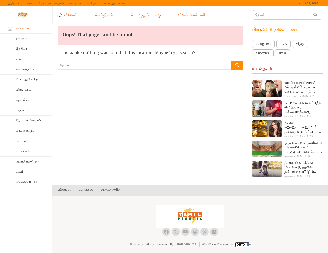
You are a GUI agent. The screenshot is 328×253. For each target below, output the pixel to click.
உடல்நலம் (23, 151)
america (263, 53)
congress (263, 44)
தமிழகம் (92, 3)
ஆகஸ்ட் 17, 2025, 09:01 (298, 116)
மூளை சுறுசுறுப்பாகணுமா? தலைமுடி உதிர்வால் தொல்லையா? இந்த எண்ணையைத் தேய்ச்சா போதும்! (301, 127)
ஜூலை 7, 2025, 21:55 (297, 156)
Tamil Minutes (185, 244)
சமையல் (21, 141)
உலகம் (29, 3)
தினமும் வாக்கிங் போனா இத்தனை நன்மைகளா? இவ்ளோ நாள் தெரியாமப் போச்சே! (302, 167)
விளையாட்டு (25, 89)
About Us (64, 190)
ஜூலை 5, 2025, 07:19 (297, 176)
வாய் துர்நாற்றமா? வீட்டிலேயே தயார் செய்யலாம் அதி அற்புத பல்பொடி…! (301, 87)
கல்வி (19, 171)
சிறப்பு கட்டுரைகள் (51, 3)
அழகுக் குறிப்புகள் (28, 161)
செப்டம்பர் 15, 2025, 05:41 (300, 96)
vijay (300, 44)
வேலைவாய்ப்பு (26, 182)
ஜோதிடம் (22, 110)
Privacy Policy (111, 190)
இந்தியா (14, 3)
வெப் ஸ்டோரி (191, 15)
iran (282, 53)
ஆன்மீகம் (22, 100)
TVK (283, 44)
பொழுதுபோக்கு (114, 3)
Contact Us (86, 190)
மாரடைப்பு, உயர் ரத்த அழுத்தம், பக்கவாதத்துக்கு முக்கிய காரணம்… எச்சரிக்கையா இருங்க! (303, 107)
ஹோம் (70, 15)
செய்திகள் (75, 3)
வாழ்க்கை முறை (26, 130)
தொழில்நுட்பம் (26, 69)
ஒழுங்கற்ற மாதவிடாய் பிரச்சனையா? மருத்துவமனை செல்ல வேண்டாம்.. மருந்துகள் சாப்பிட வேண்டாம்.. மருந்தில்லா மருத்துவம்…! (303, 147)
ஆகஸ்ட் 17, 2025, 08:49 (298, 136)
